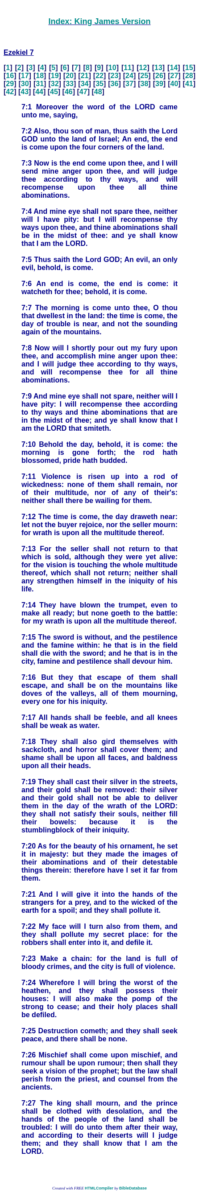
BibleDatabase (133, 1188)
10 (112, 67)
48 (98, 92)
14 (174, 67)
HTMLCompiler (99, 1188)
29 (10, 83)
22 (99, 75)
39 (159, 83)
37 (129, 83)
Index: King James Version (99, 21)
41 (189, 83)
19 (55, 75)
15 (189, 67)
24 (129, 75)
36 (115, 83)
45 (54, 92)
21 (85, 75)
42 (10, 92)
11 (128, 67)
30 (25, 83)
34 (85, 83)
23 (115, 75)
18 (40, 75)
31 (40, 83)
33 (70, 83)
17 (25, 75)
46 (69, 92)
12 (143, 67)
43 (25, 92)
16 (10, 75)
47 (83, 92)
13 (158, 67)
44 (39, 92)
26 (159, 75)
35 (99, 83)
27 (174, 75)
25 (145, 75)
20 (70, 75)
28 (189, 75)
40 (174, 83)
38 (145, 83)
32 (55, 83)
